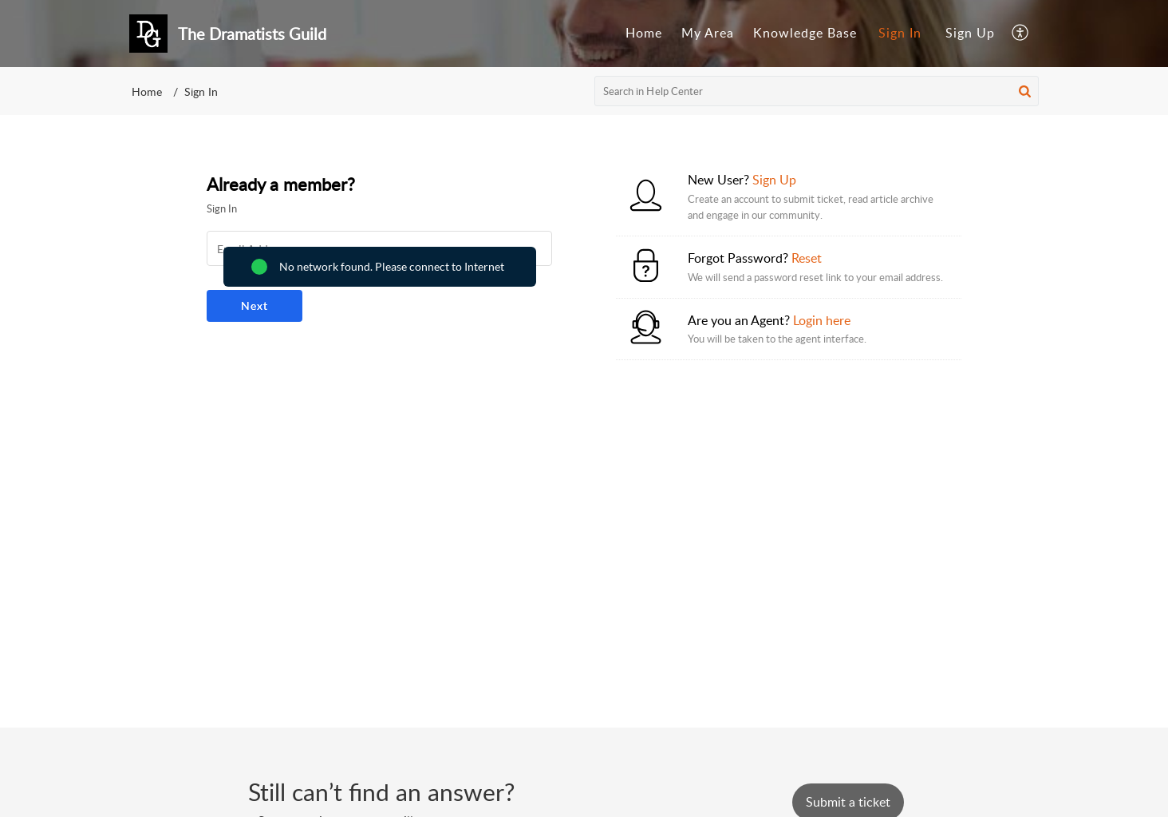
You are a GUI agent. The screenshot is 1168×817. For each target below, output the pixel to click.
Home (643, 33)
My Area (707, 33)
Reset (806, 258)
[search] (817, 91)
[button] (1021, 33)
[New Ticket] (848, 802)
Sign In (899, 33)
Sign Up (970, 33)
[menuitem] (644, 33)
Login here (821, 320)
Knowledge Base (805, 33)
